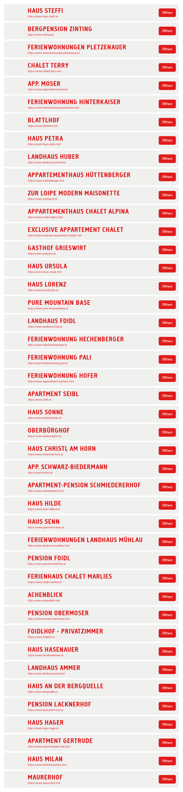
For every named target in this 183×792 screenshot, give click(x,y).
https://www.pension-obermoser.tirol (49, 618)
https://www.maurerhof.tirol (44, 783)
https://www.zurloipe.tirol (42, 199)
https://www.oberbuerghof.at (44, 436)
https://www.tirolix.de (40, 472)
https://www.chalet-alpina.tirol (45, 217)
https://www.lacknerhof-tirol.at (45, 710)
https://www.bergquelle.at (43, 691)
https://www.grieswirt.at (42, 253)
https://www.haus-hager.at (43, 728)
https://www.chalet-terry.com (44, 71)
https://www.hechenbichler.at (44, 417)
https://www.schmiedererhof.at (46, 490)
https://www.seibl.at (39, 399)
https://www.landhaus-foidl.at (45, 326)
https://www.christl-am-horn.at (45, 454)
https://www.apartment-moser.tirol (48, 89)
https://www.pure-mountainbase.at (48, 308)
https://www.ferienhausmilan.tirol (47, 764)
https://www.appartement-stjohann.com (51, 381)
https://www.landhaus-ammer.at (46, 673)
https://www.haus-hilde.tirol (44, 509)
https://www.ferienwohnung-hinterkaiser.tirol (53, 107)
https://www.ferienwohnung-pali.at (48, 363)
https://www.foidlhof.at (41, 637)
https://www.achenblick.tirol (44, 600)
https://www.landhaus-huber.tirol (47, 162)
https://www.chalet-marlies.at (45, 582)
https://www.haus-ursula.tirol (44, 272)
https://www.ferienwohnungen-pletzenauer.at (54, 53)
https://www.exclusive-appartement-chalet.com (55, 235)
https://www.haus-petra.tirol (44, 144)
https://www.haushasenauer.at (45, 655)
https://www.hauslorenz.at (43, 290)
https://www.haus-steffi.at (43, 16)
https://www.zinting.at (41, 34)
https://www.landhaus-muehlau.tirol (48, 545)
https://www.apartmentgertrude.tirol (49, 746)
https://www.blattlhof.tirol (43, 126)
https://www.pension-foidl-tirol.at (47, 563)
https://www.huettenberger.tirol (46, 180)
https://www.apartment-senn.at (46, 527)
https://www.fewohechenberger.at (47, 344)
